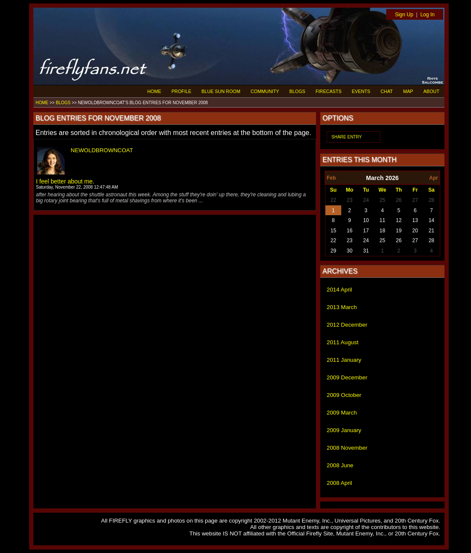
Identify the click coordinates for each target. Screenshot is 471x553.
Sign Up (404, 15)
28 (431, 200)
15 (333, 231)
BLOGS (297, 91)
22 (333, 200)
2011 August (342, 342)
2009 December (347, 377)
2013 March (342, 307)
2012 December (347, 325)
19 (399, 231)
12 (399, 220)
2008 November (347, 448)
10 (366, 220)
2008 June (340, 465)
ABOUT (431, 91)
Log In (427, 15)
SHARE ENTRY (346, 137)
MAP (408, 91)
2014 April (339, 289)
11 (382, 220)
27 (415, 200)
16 (349, 231)
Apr (433, 178)
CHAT (387, 91)
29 (333, 251)
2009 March (342, 412)
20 (415, 231)
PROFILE (181, 91)
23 (349, 200)
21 (431, 231)
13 (415, 220)
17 (366, 231)
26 (399, 200)
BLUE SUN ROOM (221, 91)
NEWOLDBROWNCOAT (102, 150)
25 (382, 200)
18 (382, 231)
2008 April (339, 483)
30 (349, 251)
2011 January (344, 360)
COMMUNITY (264, 91)
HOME (154, 91)
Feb (331, 178)
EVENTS (361, 91)
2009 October (344, 395)
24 (366, 200)
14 (431, 220)
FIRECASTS (329, 91)
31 (366, 251)
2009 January (344, 430)
